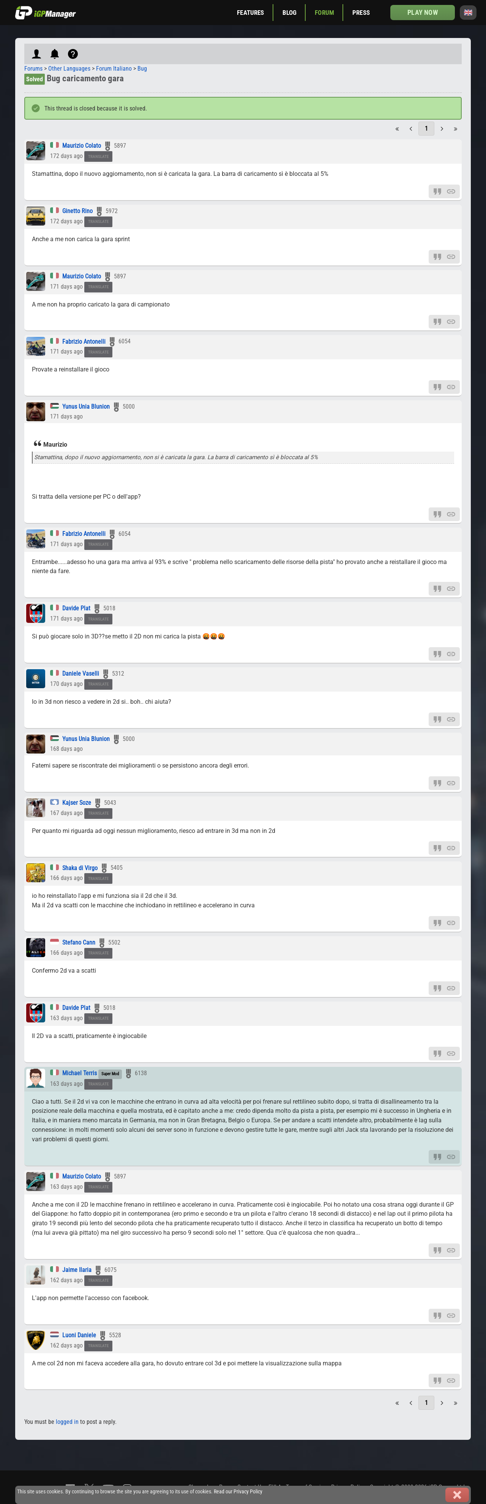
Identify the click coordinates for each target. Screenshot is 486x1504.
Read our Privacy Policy (238, 1491)
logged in (67, 1421)
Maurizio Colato (81, 145)
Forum (324, 12)
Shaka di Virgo (80, 868)
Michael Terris (79, 1073)
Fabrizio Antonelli (84, 341)
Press (361, 12)
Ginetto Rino (77, 211)
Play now (422, 12)
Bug (142, 68)
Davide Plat (76, 608)
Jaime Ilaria (77, 1269)
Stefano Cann (78, 942)
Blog (289, 12)
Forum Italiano (114, 68)
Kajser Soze (76, 802)
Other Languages (69, 68)
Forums (33, 68)
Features (250, 12)
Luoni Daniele (79, 1335)
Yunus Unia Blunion (86, 406)
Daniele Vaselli (80, 673)
